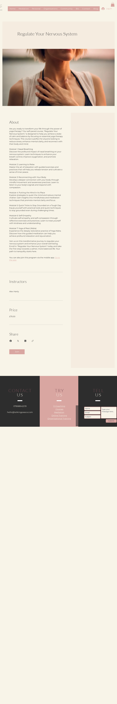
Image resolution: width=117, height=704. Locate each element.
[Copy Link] (32, 340)
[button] (113, 4)
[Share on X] (18, 340)
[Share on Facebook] (10, 340)
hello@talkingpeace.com (20, 412)
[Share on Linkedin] (25, 340)
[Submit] (111, 421)
